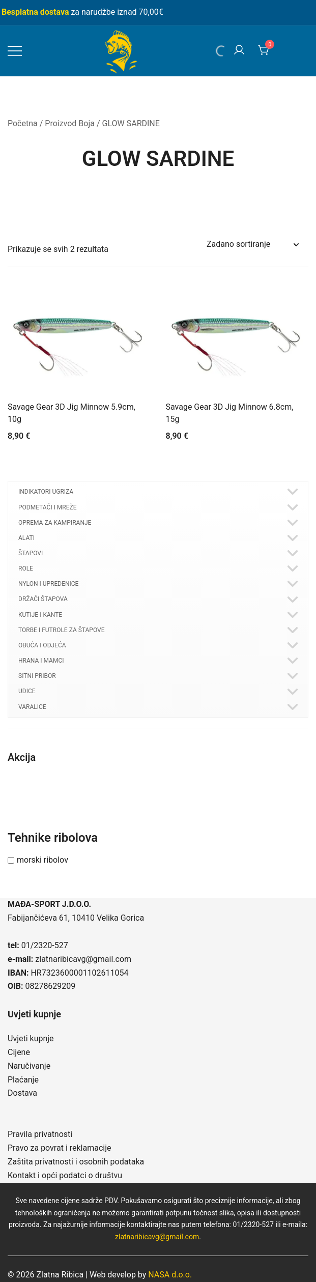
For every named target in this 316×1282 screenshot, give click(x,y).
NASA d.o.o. (170, 1274)
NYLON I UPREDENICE (48, 583)
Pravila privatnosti (40, 1134)
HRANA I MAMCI (41, 660)
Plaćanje (23, 1080)
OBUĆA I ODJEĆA (42, 645)
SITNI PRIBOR (37, 675)
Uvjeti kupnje (31, 1038)
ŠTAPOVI (30, 553)
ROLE (25, 568)
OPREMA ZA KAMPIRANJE (54, 522)
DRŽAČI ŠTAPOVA (43, 599)
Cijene (19, 1052)
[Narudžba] (252, 245)
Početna (23, 123)
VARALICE (32, 706)
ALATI (26, 538)
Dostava (22, 1093)
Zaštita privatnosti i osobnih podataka (76, 1161)
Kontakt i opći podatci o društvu (65, 1175)
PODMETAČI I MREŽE (47, 507)
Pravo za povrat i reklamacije (59, 1148)
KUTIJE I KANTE (40, 614)
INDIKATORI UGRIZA (45, 491)
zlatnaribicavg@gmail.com (83, 959)
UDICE (27, 691)
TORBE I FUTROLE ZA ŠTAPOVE (61, 630)
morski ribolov (42, 860)
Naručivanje (29, 1066)
